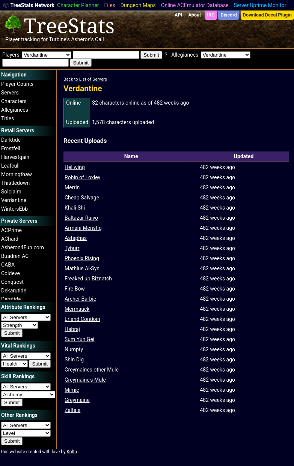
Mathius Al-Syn (82, 268)
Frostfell (10, 148)
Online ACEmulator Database (195, 5)
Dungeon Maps (138, 5)
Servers (10, 93)
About (194, 15)
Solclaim (11, 192)
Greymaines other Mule (92, 370)
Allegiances (14, 110)
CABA (8, 265)
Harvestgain (15, 157)
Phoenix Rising (82, 258)
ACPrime (11, 230)
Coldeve (10, 273)
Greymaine (77, 400)
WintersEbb (14, 209)
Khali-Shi (75, 208)
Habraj (72, 329)
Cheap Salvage (82, 198)
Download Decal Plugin (267, 15)
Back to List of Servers (85, 79)
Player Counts (17, 84)
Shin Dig (74, 360)
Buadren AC (15, 256)
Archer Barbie (80, 299)
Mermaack (77, 309)
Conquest (12, 282)
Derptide (11, 299)
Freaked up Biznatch (88, 279)
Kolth (71, 451)
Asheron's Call (87, 39)
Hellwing (75, 167)
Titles (7, 118)
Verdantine (13, 200)
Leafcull (10, 166)
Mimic (72, 390)
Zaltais (72, 410)
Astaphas (76, 238)
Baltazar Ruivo (81, 218)
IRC (210, 15)
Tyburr (72, 248)
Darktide (11, 140)
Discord (229, 15)
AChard (9, 239)
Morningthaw (16, 174)
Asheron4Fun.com (22, 247)
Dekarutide (13, 291)
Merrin (72, 187)
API (178, 15)
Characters (14, 101)
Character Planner (78, 5)
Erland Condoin (82, 319)
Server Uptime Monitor (260, 5)
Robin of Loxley (82, 177)
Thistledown (15, 183)
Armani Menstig (83, 228)
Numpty (74, 349)
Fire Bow (75, 289)
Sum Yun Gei (79, 339)
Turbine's (59, 39)
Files (109, 5)
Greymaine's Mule (85, 380)
